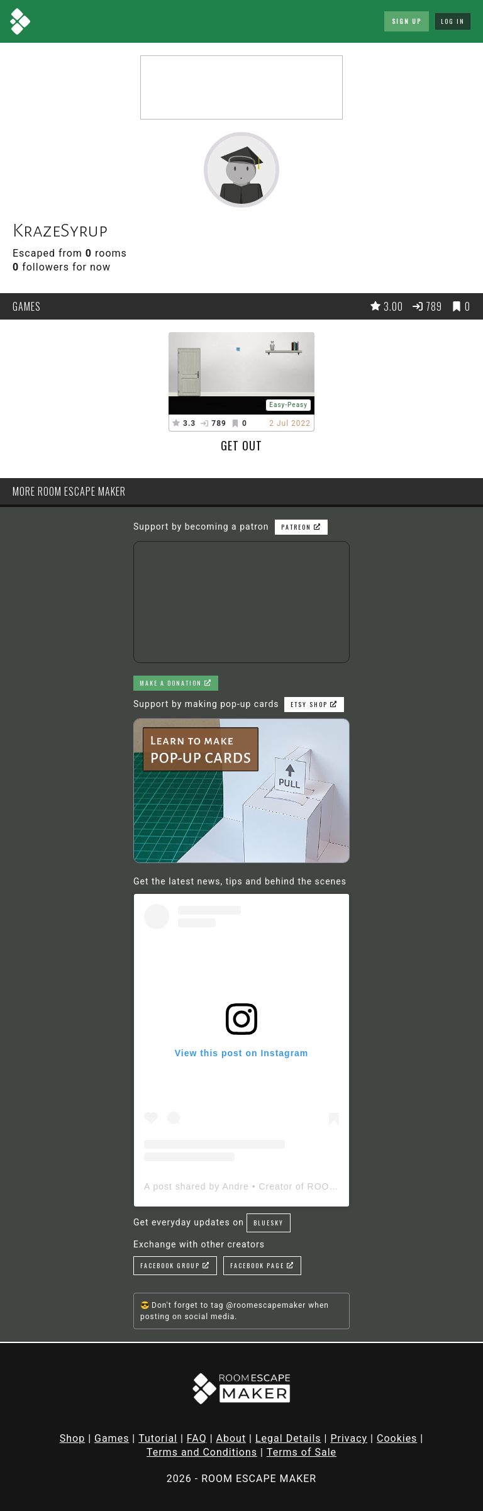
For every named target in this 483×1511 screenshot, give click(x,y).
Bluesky (268, 1222)
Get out (241, 445)
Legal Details (288, 1438)
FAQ (197, 1438)
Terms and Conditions (202, 1452)
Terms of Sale (301, 1452)
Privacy (348, 1438)
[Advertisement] (241, 87)
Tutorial (157, 1438)
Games (111, 1438)
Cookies (397, 1438)
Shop (72, 1438)
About (231, 1438)
